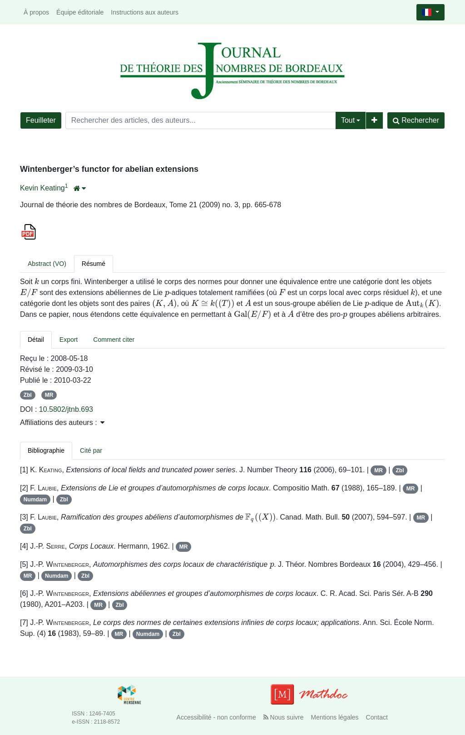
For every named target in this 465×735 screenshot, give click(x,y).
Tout (348, 120)
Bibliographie (46, 450)
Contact (377, 717)
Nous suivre (283, 717)
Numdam (35, 499)
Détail (36, 339)
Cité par (91, 450)
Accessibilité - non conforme (216, 717)
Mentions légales (335, 717)
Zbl (28, 395)
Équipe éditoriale (80, 12)
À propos (36, 12)
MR (49, 395)
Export (68, 339)
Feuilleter (41, 120)
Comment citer (113, 339)
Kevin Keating (42, 188)
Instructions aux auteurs (144, 12)
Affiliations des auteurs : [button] (62, 422)
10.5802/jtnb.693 (66, 409)
